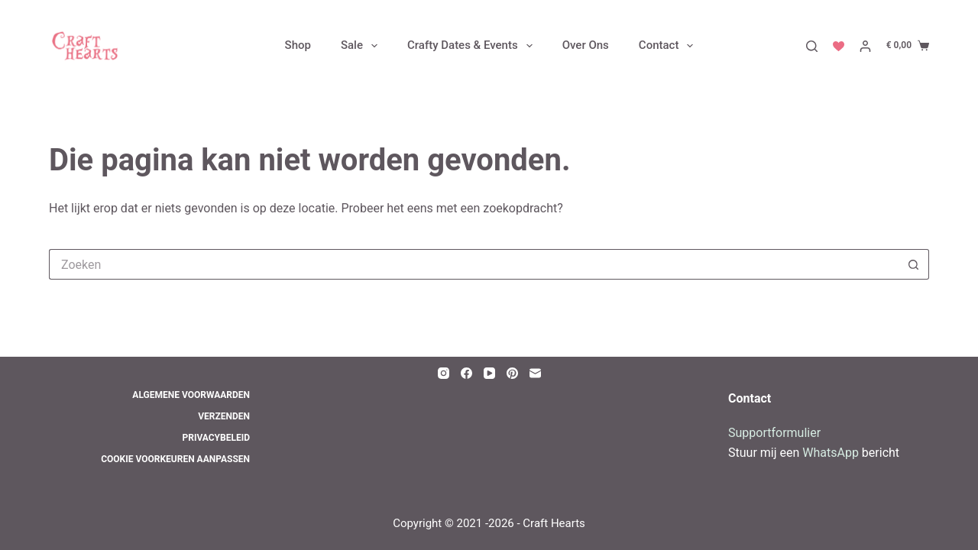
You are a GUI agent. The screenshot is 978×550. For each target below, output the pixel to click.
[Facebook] (466, 373)
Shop (298, 46)
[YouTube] (489, 373)
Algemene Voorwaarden (191, 395)
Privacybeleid (216, 437)
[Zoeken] (812, 46)
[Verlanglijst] (838, 46)
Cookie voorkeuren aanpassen (175, 459)
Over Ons (585, 46)
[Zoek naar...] (474, 264)
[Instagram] (443, 373)
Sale (362, 46)
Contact (669, 46)
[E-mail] (535, 373)
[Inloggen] (865, 46)
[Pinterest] (512, 373)
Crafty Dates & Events (473, 46)
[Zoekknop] (914, 264)
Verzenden (224, 416)
